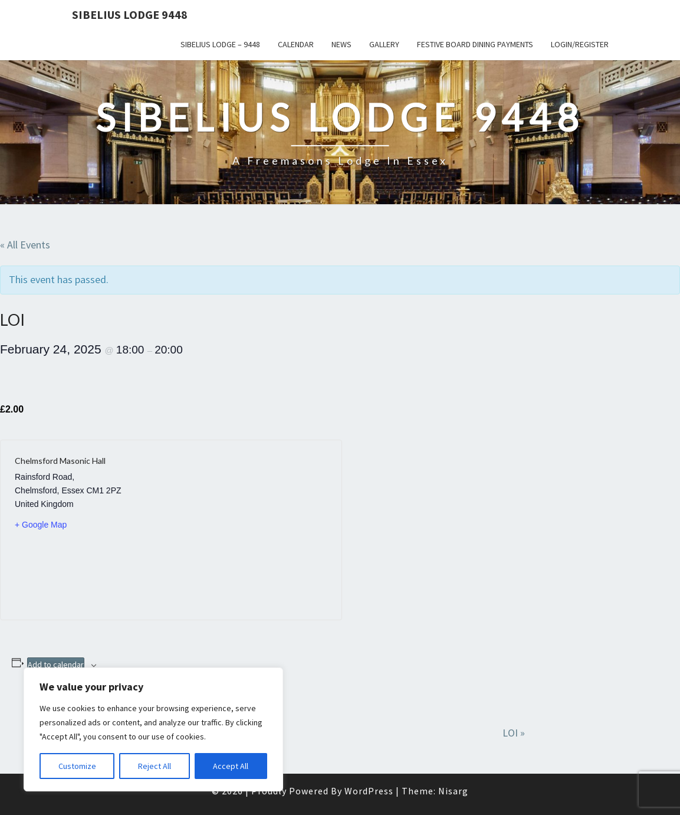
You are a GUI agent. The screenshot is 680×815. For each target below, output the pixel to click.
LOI (513, 732)
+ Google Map (41, 524)
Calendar (296, 44)
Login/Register (580, 44)
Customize (77, 766)
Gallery (384, 44)
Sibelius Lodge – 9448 (220, 44)
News (341, 44)
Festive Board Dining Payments (475, 44)
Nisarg (453, 791)
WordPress (368, 791)
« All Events (25, 244)
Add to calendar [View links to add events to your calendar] (56, 664)
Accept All (230, 766)
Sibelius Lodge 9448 (130, 14)
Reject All (154, 766)
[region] (153, 729)
